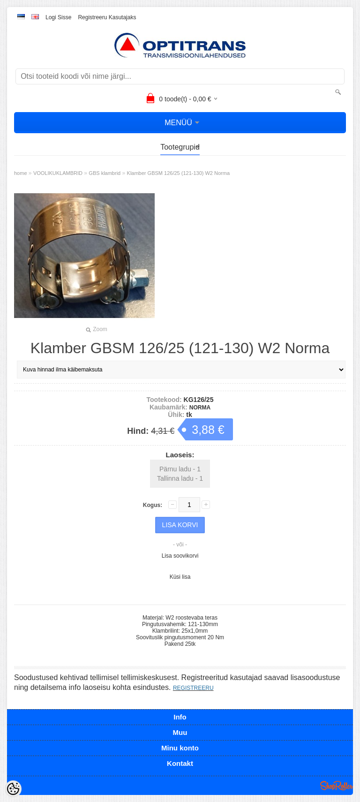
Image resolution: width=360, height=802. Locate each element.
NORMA (199, 407)
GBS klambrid (104, 173)
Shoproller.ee (336, 785)
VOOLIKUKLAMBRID (57, 173)
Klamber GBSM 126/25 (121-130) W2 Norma (178, 173)
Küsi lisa (180, 577)
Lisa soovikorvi (180, 555)
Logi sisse (58, 17)
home (20, 173)
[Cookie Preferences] (13, 788)
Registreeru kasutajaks (107, 17)
